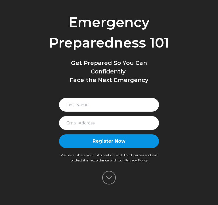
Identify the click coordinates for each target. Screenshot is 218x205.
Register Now (109, 141)
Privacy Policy (136, 160)
